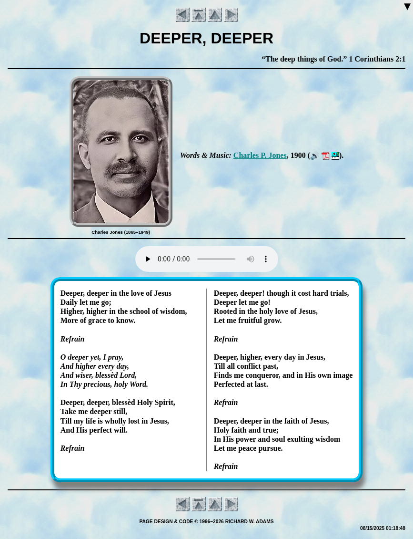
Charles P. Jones (260, 155)
